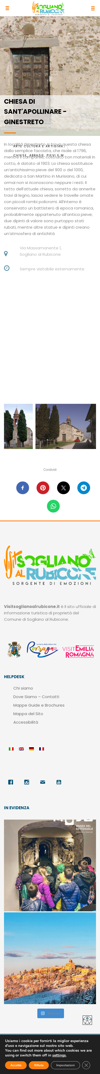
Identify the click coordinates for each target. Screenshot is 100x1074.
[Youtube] (60, 782)
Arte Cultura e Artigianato (40, 146)
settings (59, 1055)
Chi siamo (23, 688)
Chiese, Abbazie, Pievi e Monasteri (40, 155)
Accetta (15, 1065)
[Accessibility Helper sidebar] (87, 1020)
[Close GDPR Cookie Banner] (86, 1065)
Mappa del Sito (28, 713)
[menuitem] (11, 749)
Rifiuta (38, 1065)
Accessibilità (25, 722)
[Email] (44, 782)
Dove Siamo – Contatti (36, 696)
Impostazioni (65, 1065)
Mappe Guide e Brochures (39, 705)
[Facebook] (12, 782)
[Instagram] (28, 782)
